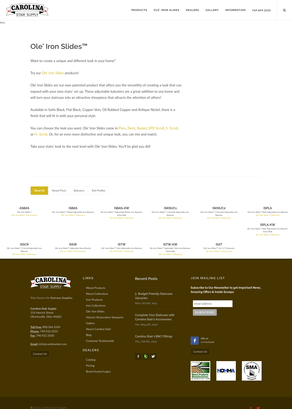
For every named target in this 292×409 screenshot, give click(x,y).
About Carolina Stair (98, 312)
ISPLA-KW (249, 208)
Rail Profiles (98, 190)
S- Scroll (172, 128)
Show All (39, 190)
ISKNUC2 (172, 208)
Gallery (90, 306)
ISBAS (57, 208)
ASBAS (19, 208)
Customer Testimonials (100, 324)
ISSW (57, 228)
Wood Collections (97, 277)
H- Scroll (40, 134)
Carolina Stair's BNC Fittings (153, 319)
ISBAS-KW (95, 208)
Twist (131, 128)
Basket (142, 128)
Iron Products (94, 283)
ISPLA (211, 208)
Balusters (79, 190)
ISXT (172, 228)
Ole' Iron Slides (53, 73)
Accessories (27, 215)
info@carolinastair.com (53, 327)
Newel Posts (59, 190)
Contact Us (40, 337)
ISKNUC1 (134, 208)
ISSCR (19, 228)
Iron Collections (95, 289)
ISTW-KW (134, 228)
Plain (122, 128)
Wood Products (95, 271)
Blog (88, 318)
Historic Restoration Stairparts (104, 300)
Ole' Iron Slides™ (13, 215)
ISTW (96, 228)
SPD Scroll (156, 128)
